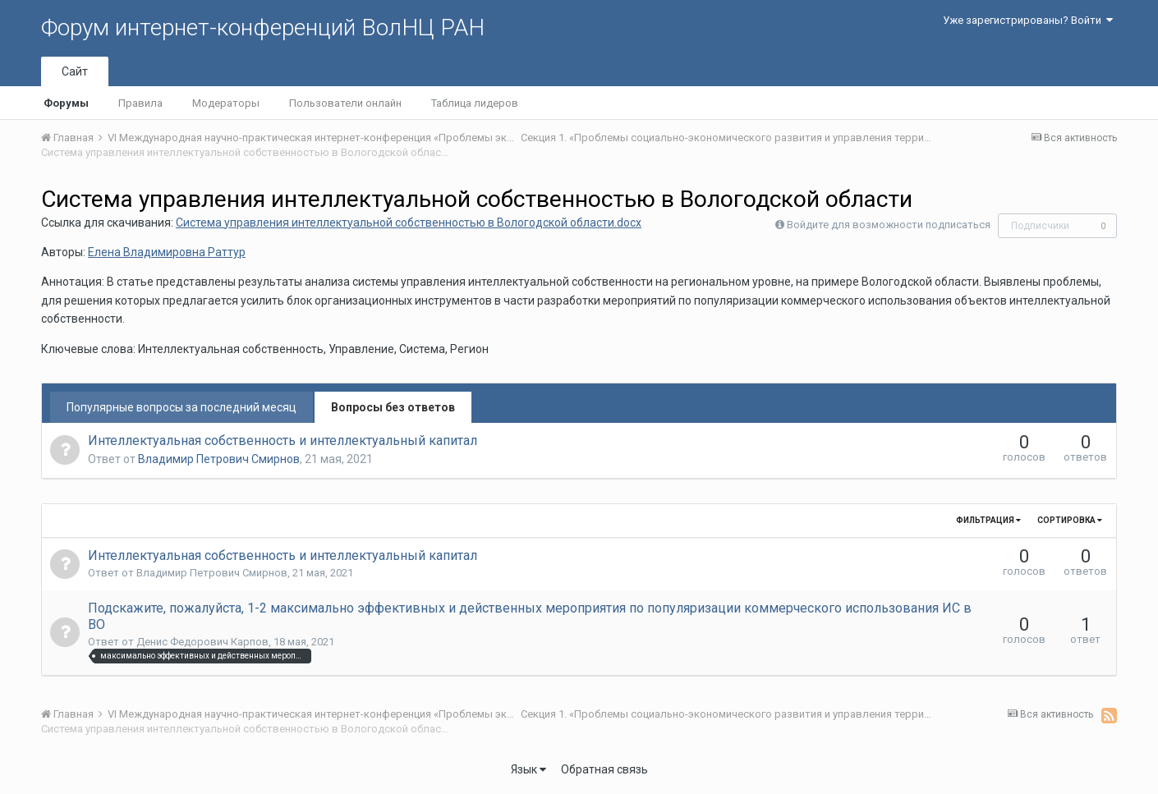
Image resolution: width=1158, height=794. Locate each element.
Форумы (66, 103)
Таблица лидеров (474, 103)
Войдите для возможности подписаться (888, 224)
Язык (528, 769)
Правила (140, 103)
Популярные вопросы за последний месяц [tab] (181, 407)
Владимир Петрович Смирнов (219, 459)
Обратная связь (604, 769)
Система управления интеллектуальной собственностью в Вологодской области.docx (408, 222)
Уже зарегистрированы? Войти (1028, 20)
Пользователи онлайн (345, 103)
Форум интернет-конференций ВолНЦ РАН (263, 27)
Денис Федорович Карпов (202, 642)
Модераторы (226, 103)
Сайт (75, 71)
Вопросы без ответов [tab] (393, 407)
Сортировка (1069, 520)
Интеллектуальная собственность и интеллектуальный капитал (282, 440)
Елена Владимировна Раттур (167, 252)
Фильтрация (988, 520)
